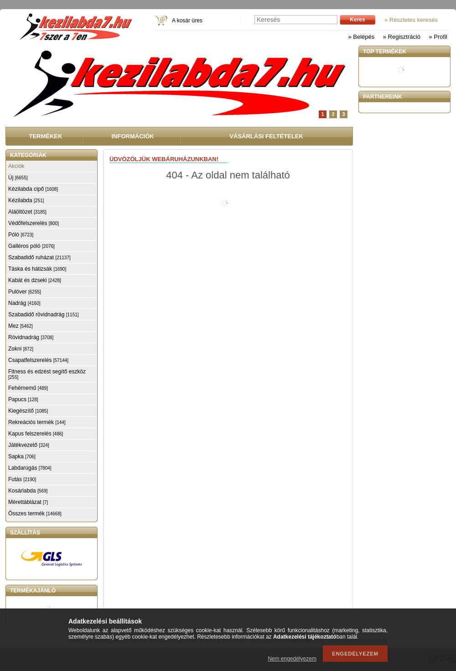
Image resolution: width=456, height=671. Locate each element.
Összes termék (35, 513)
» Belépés (361, 36)
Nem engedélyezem (292, 658)
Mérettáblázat (28, 502)
